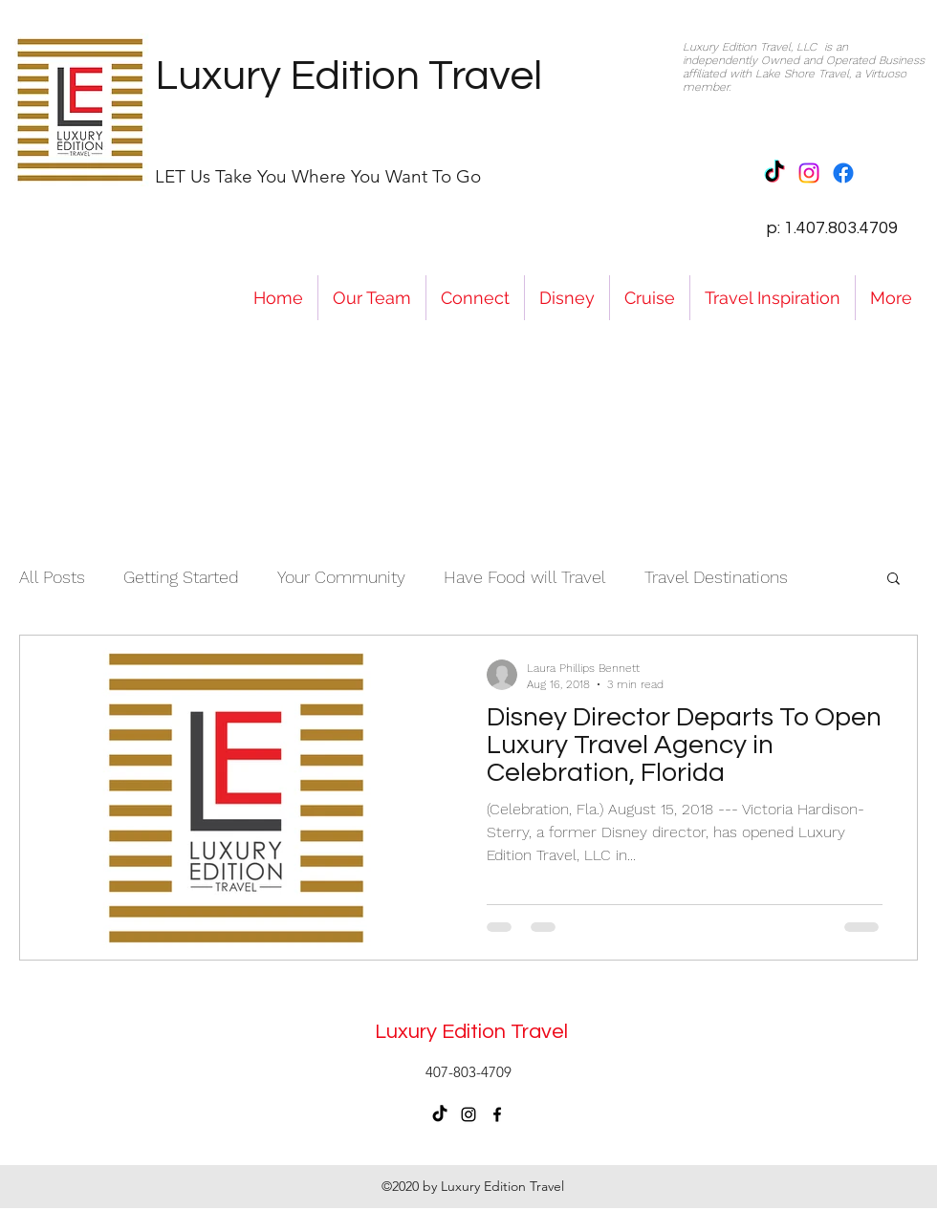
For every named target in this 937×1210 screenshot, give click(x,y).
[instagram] (468, 1114)
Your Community (341, 577)
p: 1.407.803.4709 (832, 228)
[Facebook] (843, 173)
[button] (893, 580)
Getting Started (181, 577)
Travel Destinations (716, 577)
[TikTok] (774, 173)
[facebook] (497, 1114)
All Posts (52, 577)
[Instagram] (808, 173)
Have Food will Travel (525, 577)
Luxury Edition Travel (348, 75)
